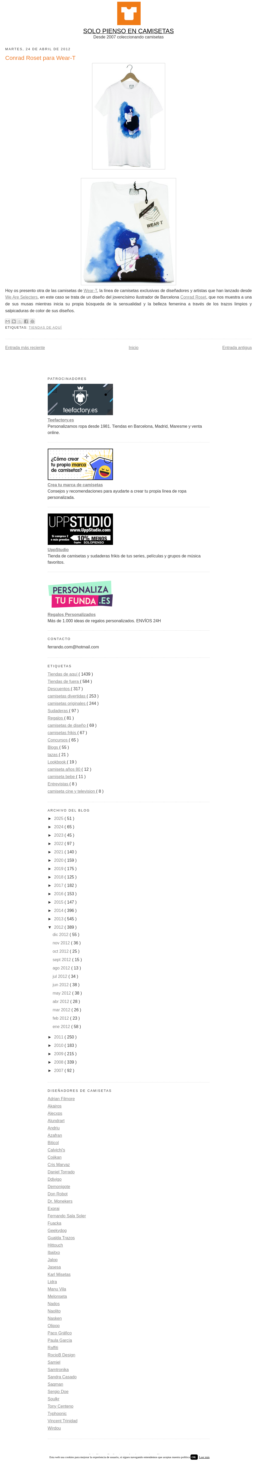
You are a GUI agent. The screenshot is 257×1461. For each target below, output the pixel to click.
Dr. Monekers (60, 1201)
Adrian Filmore (61, 1099)
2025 (59, 818)
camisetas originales (67, 703)
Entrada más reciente (25, 347)
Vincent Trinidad (62, 1421)
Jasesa (54, 1267)
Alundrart (56, 1120)
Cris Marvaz (59, 1164)
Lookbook (57, 762)
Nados (54, 1304)
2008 (59, 1062)
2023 (59, 835)
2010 (59, 1045)
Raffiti (53, 1347)
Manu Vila (57, 1289)
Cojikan (55, 1157)
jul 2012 (61, 976)
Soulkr (53, 1399)
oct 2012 (61, 951)
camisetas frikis (62, 732)
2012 (59, 927)
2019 (59, 868)
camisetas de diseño (67, 725)
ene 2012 (62, 1026)
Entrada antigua (237, 347)
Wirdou (54, 1428)
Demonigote (59, 1186)
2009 (59, 1054)
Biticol (53, 1142)
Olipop (54, 1325)
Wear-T (90, 290)
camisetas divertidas (67, 696)
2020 (59, 860)
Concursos (58, 740)
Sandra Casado (62, 1377)
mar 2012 (62, 1010)
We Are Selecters (21, 297)
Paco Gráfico (60, 1333)
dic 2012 (61, 934)
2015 (59, 902)
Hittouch (55, 1245)
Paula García (60, 1340)
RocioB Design (61, 1355)
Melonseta (57, 1296)
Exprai (53, 1208)
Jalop (53, 1260)
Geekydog (57, 1230)
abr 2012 (61, 1001)
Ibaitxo (54, 1252)
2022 (59, 843)
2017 (59, 885)
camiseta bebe (62, 776)
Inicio (133, 347)
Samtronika (58, 1369)
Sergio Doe (58, 1391)
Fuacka (54, 1223)
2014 (59, 910)
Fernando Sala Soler (67, 1216)
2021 (59, 852)
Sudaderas (58, 711)
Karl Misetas (59, 1274)
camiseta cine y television (72, 791)
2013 (59, 919)
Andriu (54, 1128)
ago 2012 (62, 968)
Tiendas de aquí (45, 327)
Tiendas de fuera (64, 681)
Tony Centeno (61, 1406)
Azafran (55, 1135)
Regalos (56, 718)
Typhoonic (57, 1413)
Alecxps (55, 1113)
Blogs (53, 747)
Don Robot (58, 1194)
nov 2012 (62, 943)
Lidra (52, 1282)
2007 (59, 1070)
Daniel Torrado (61, 1172)
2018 (59, 877)
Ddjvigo (55, 1179)
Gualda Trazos (61, 1238)
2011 (59, 1037)
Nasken (55, 1318)
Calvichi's (56, 1150)
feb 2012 (61, 1018)
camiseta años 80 (65, 769)
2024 (59, 827)
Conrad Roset (193, 297)
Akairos (55, 1106)
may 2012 (62, 993)
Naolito (54, 1311)
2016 (59, 894)
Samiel (54, 1362)
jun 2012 (61, 985)
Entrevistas (59, 784)
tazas (53, 754)
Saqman (55, 1384)
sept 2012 (62, 959)
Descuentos (59, 689)
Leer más (204, 1457)
